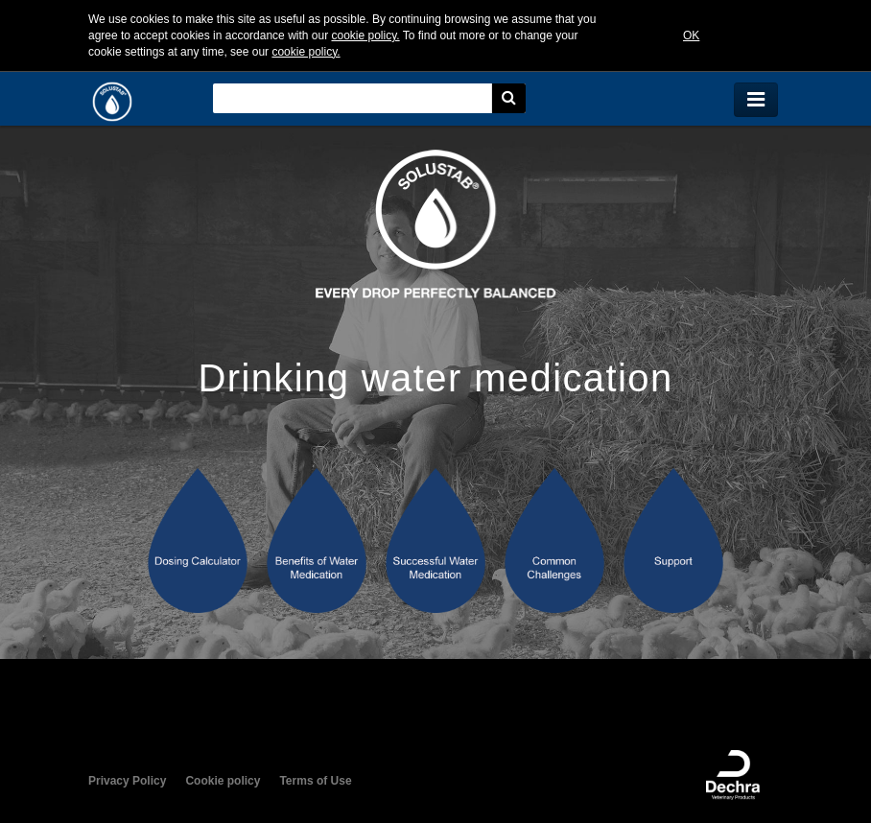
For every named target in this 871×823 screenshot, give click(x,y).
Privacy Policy (127, 781)
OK (691, 35)
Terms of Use (315, 781)
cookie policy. (365, 35)
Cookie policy (222, 781)
